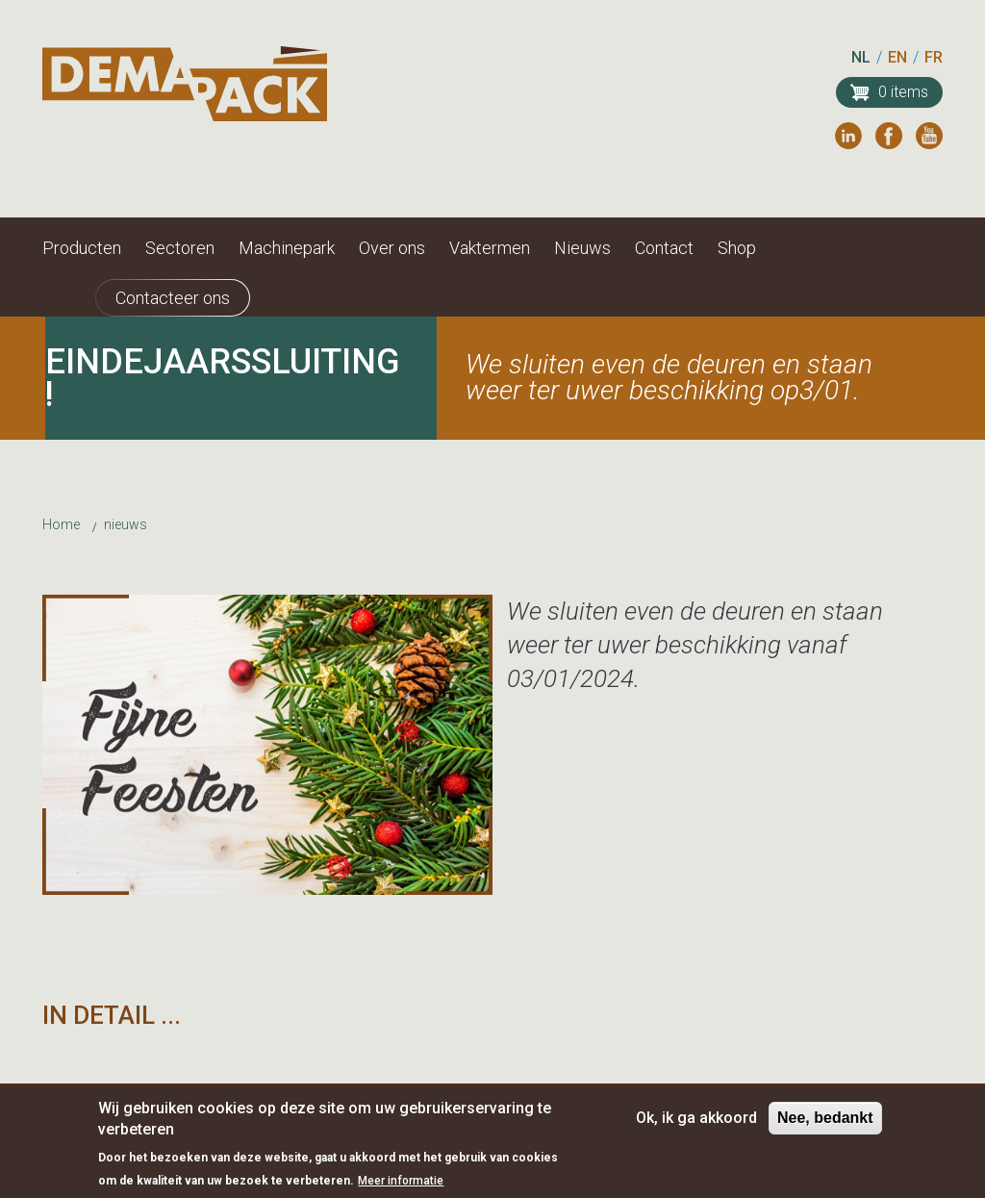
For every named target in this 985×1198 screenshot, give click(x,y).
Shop (737, 248)
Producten (81, 248)
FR (933, 57)
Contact (664, 248)
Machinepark (287, 248)
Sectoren (180, 248)
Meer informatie (400, 1188)
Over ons (392, 248)
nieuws (125, 524)
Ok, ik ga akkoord (696, 1124)
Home (61, 524)
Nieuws (582, 248)
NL (861, 57)
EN (897, 57)
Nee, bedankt (825, 1124)
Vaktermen (489, 248)
